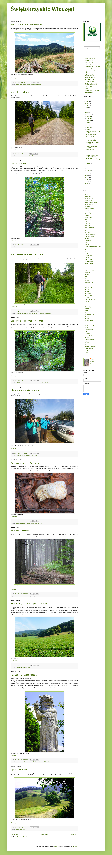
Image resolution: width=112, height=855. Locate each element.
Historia (17, 155)
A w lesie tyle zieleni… (21, 92)
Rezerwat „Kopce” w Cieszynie (25, 463)
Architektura (18, 313)
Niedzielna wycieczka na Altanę (25, 390)
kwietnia (89, 163)
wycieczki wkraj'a (89, 92)
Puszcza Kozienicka (90, 303)
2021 (86, 110)
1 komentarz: (24, 153)
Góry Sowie (88, 231)
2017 (86, 177)
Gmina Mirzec (88, 223)
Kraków (87, 257)
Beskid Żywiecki (89, 204)
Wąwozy (87, 341)
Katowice (87, 251)
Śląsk (48, 382)
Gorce (86, 229)
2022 (86, 107)
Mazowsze (87, 274)
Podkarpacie (88, 293)
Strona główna (44, 834)
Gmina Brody (88, 221)
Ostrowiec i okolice (89, 288)
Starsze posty (74, 834)
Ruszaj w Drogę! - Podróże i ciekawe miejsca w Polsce (92, 84)
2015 (86, 181)
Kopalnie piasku (89, 255)
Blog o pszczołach (89, 60)
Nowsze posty (14, 834)
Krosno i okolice (89, 259)
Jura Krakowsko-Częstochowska (93, 246)
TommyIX (56, 846)
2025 (86, 101)
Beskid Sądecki (89, 198)
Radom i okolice (89, 305)
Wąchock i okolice (36, 155)
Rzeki (30, 155)
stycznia (89, 170)
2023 (86, 105)
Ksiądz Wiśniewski (89, 263)
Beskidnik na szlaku (90, 58)
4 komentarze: (24, 244)
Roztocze (87, 308)
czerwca (89, 127)
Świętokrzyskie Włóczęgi (42, 9)
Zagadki (87, 350)
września (89, 120)
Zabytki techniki (48, 313)
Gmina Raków (88, 225)
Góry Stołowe (88, 232)
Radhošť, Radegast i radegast (24, 675)
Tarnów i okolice (89, 329)
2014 (86, 184)
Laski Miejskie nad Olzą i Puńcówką (27, 321)
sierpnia (89, 122)
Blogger (75, 846)
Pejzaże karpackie (89, 75)
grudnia (89, 114)
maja (88, 129)
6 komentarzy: (24, 82)
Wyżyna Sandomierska (90, 346)
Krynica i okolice (89, 261)
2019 (86, 173)
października (90, 118)
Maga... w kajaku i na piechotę (92, 66)
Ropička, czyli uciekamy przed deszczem (29, 603)
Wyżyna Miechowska (90, 345)
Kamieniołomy (88, 248)
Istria (86, 242)
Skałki (39, 84)
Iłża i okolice (88, 240)
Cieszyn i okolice (26, 84)
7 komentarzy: (24, 827)
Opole (86, 286)
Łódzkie (87, 269)
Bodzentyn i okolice (89, 208)
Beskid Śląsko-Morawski (21, 596)
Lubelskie (87, 267)
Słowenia (87, 318)
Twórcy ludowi (88, 335)
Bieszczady (88, 206)
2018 (86, 175)
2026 (86, 99)
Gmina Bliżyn (88, 219)
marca (88, 166)
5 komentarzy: (24, 593)
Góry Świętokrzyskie (26, 313)
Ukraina (87, 337)
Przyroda (87, 301)
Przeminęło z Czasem (90, 79)
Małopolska (88, 272)
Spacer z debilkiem (19, 163)
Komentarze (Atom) (22, 836)
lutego (88, 168)
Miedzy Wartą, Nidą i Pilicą (91, 70)
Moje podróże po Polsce (91, 72)
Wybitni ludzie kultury (45, 761)
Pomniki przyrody (34, 84)
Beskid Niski (88, 196)
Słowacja (87, 316)
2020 (86, 112)
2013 (86, 186)
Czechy (28, 596)
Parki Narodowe (89, 289)
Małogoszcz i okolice (90, 270)
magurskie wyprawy (90, 68)
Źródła (86, 352)
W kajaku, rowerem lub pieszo (92, 90)
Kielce (86, 253)
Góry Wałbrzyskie (89, 236)
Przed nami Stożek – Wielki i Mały (26, 24)
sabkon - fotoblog (89, 86)
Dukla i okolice (88, 217)
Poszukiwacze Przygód (90, 77)
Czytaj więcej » (14, 78)
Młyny (86, 276)
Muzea (86, 278)
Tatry (86, 331)
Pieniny (87, 291)
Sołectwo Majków (89, 320)
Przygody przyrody (89, 81)
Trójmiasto (87, 333)
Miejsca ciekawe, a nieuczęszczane (27, 254)
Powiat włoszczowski (90, 299)
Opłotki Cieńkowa (19, 769)
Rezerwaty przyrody (24, 155)
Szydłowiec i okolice (90, 326)
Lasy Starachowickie (90, 265)
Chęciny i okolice (89, 210)
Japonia (87, 244)
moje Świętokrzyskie (90, 74)
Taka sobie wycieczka (21, 531)
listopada (89, 116)
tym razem (87, 88)
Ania (93, 359)
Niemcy (87, 280)
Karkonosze (88, 250)
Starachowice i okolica (90, 322)
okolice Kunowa (89, 284)
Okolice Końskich (89, 282)
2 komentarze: (24, 380)
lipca (88, 125)
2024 (86, 103)
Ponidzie (87, 297)
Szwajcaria (87, 324)
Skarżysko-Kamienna (20, 246)
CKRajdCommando (89, 62)
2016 (86, 179)
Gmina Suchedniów (90, 227)
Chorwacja (87, 212)
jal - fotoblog (88, 64)
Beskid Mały (88, 194)
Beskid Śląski (19, 84)
